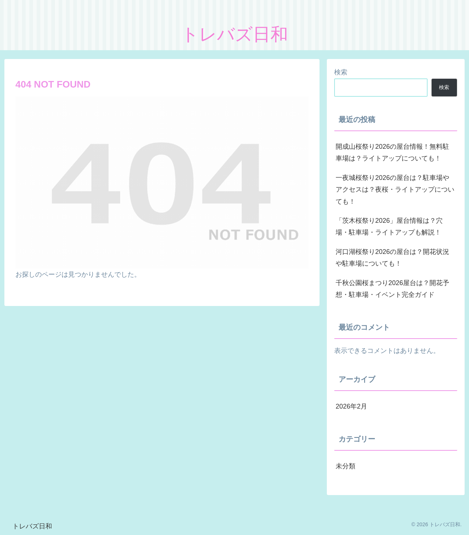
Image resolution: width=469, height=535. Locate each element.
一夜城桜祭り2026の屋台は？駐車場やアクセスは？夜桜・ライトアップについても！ (395, 189)
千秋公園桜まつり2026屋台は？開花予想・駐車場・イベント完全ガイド (392, 288)
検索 (340, 72)
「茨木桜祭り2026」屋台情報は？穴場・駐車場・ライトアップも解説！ (389, 226)
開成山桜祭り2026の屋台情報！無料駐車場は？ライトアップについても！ (392, 152)
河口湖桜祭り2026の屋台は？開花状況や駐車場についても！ (392, 257)
